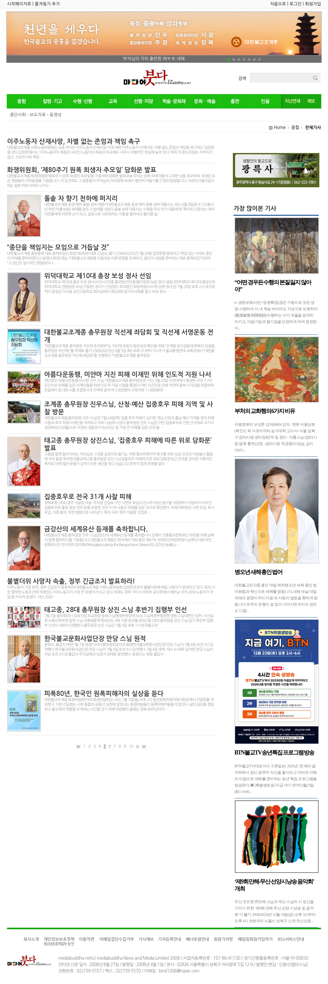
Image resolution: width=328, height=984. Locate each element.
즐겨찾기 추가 (47, 4)
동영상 (56, 115)
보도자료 (38, 115)
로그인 (296, 4)
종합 (295, 127)
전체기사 (313, 127)
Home (280, 127)
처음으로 (278, 4)
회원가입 (313, 4)
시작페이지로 (19, 4)
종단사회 (18, 115)
